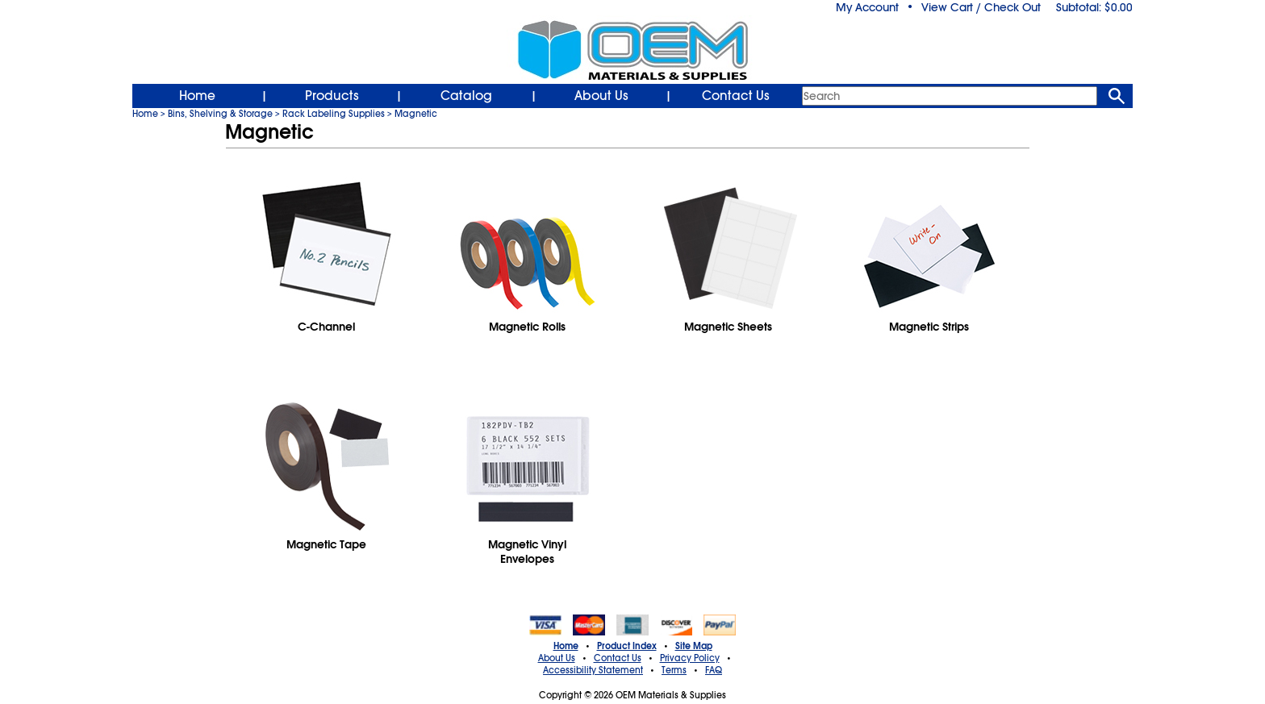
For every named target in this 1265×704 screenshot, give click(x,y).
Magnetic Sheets (728, 326)
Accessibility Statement (593, 670)
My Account (867, 7)
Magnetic (416, 113)
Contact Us (736, 96)
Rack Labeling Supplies (333, 113)
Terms (674, 670)
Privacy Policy (690, 658)
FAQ (713, 670)
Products (332, 96)
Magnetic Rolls (527, 326)
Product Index (627, 646)
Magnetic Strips (929, 326)
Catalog (466, 96)
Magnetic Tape (326, 544)
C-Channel (326, 326)
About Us (601, 96)
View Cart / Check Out (981, 7)
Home (197, 96)
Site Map (693, 646)
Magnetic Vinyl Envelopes (527, 551)
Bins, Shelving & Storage (220, 113)
